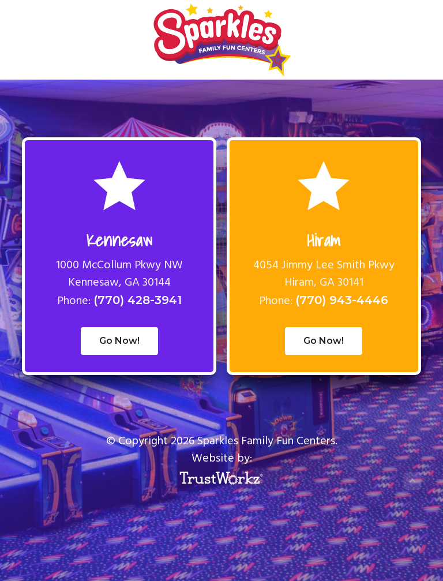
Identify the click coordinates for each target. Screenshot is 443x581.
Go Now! (119, 340)
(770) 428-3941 (137, 300)
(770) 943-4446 (341, 300)
